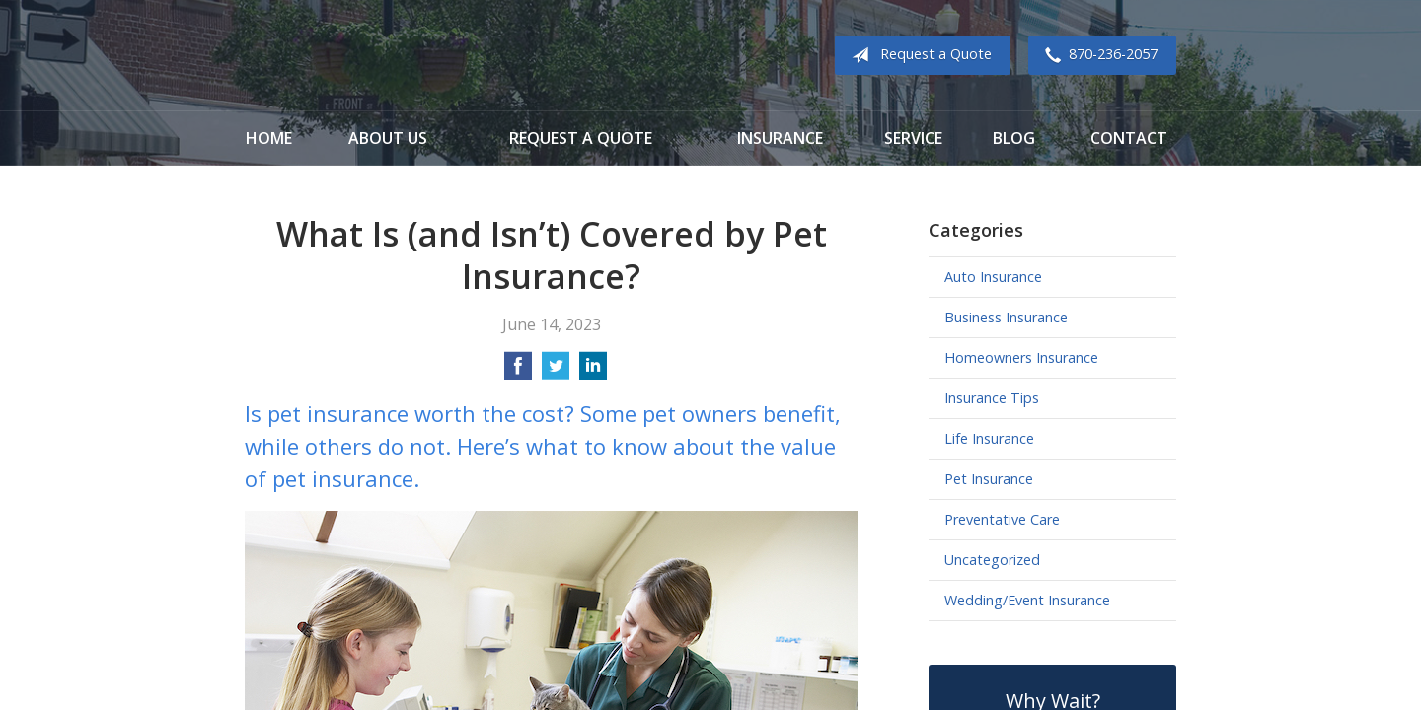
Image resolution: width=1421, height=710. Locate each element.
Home (269, 138)
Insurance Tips (991, 398)
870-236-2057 (1097, 55)
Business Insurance (1006, 317)
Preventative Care (1002, 519)
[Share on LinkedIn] (593, 372)
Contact (1128, 138)
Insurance (780, 138)
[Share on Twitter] (555, 372)
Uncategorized (992, 559)
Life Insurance (989, 438)
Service (913, 138)
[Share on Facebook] (518, 372)
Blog (1014, 138)
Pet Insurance (988, 478)
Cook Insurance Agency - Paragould (368, 56)
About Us (387, 138)
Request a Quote (918, 55)
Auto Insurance (993, 276)
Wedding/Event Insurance (1027, 600)
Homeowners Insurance (1021, 357)
